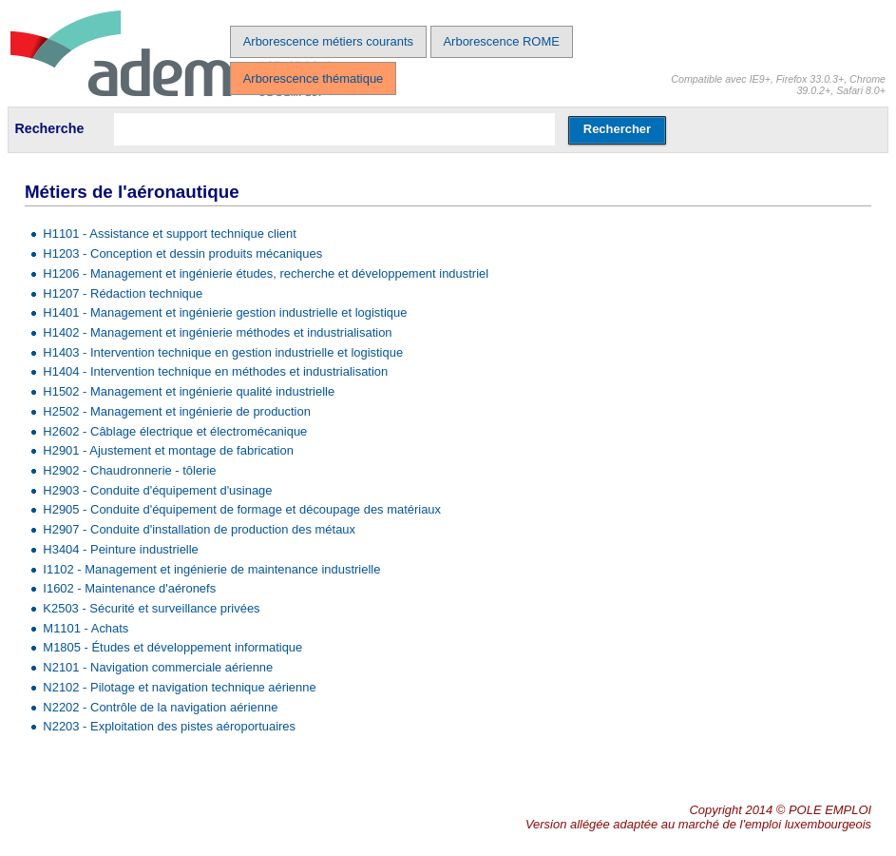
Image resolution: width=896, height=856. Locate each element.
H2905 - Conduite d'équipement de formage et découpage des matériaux (242, 509)
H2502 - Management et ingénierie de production (177, 411)
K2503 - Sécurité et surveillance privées (151, 608)
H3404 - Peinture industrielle (120, 549)
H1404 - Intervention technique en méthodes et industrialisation (215, 371)
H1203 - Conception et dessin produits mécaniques (182, 253)
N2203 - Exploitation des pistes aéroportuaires (169, 726)
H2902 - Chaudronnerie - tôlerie (129, 470)
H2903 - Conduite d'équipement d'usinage (157, 490)
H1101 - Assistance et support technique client (169, 233)
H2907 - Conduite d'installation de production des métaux (199, 529)
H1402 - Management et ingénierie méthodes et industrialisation (217, 332)
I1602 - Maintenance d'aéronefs (129, 588)
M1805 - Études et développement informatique (172, 647)
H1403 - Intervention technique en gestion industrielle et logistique (223, 352)
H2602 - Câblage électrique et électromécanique (175, 431)
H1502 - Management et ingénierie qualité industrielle (188, 391)
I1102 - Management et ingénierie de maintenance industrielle (211, 569)
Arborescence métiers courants (328, 41)
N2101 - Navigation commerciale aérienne (158, 667)
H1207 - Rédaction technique (122, 293)
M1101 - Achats (85, 628)
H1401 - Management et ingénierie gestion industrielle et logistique (225, 312)
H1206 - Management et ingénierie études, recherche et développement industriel (265, 273)
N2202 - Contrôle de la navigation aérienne (160, 707)
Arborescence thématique (313, 78)
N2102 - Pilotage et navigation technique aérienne (179, 687)
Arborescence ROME (501, 41)
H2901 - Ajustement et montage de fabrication (168, 450)
